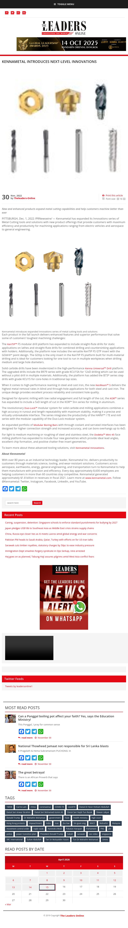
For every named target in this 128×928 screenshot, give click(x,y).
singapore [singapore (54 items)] (115, 837)
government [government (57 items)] (55, 821)
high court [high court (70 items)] (98, 821)
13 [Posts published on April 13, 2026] (13, 887)
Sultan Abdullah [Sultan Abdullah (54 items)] (34, 842)
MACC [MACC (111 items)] (94, 826)
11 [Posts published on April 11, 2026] (97, 881)
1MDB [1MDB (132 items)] (9, 810)
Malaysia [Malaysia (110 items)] (11, 831)
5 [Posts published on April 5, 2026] (114, 875)
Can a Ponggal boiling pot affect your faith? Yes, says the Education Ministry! (66, 721)
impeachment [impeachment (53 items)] (35, 826)
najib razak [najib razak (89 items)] (51, 831)
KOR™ (113, 398)
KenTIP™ (12, 344)
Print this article (112, 195)
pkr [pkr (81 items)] (8, 837)
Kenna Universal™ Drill (99, 368)
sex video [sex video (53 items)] (102, 837)
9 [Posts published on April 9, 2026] (64, 881)
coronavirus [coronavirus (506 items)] (46, 810)
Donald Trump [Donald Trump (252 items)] (13, 821)
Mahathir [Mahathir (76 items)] (105, 826)
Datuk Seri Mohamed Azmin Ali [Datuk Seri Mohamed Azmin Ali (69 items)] (49, 815)
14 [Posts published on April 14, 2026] (30, 887)
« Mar (8, 904)
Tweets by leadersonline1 (18, 689)
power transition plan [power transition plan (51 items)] (34, 837)
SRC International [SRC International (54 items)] (15, 842)
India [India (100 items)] (49, 826)
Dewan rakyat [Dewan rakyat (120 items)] (103, 815)
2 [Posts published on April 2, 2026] (64, 875)
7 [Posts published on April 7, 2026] (30, 881)
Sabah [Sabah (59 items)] (79, 837)
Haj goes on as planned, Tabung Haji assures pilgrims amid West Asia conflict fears (49, 560)
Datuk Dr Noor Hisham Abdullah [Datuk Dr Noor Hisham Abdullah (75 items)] (96, 810)
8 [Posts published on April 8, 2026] (47, 881)
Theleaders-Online (24, 198)
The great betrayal (31, 776)
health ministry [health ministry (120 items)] (82, 821)
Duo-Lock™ (31, 408)
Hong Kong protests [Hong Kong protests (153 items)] (16, 826)
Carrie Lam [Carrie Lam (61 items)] (22, 810)
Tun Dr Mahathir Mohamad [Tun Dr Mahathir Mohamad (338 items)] (86, 842)
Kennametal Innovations (91, 451)
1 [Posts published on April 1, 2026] (47, 875)
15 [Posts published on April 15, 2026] (47, 887)
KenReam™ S (104, 385)
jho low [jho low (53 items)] (67, 826)
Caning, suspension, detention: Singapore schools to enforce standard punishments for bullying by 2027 (61, 526)
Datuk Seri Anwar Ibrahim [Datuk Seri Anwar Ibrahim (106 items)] (18, 815)
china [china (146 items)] (33, 810)
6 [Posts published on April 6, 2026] (13, 881)
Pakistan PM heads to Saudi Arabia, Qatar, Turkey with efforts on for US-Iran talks (49, 543)
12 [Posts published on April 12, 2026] (114, 881)
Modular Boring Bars (46, 425)
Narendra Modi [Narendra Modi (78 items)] (68, 831)
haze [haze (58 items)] (68, 821)
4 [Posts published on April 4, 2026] (97, 875)
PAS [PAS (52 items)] (116, 831)
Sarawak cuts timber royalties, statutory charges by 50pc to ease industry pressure (49, 548)
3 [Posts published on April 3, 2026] (81, 875)
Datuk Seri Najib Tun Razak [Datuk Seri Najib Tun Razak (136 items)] (80, 815)
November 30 (43, 741)
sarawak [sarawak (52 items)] (90, 837)
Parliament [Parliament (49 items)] (105, 831)
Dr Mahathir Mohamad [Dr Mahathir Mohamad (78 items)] (35, 821)
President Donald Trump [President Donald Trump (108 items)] (60, 837)
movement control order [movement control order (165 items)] (30, 831)
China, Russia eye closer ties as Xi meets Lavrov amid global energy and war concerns (51, 537)
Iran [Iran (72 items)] (57, 826)
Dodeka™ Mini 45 (104, 438)
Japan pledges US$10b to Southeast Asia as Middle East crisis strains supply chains (49, 531)
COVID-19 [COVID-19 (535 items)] (60, 810)
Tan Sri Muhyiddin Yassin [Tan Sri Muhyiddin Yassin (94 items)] (57, 842)
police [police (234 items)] (17, 837)
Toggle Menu (64, 4)
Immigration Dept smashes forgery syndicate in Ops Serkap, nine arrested (45, 554)
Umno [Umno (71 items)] (106, 842)
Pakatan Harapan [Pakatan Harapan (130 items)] (88, 831)
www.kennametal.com (99, 481)
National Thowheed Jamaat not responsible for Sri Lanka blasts (63, 750)
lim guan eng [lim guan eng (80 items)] (81, 826)
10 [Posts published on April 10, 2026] (81, 881)
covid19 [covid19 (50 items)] (73, 810)
